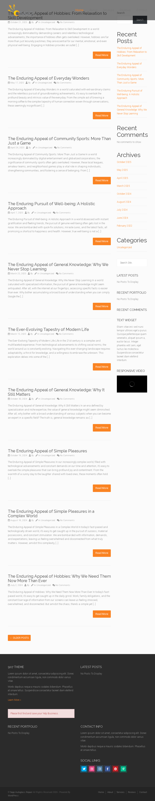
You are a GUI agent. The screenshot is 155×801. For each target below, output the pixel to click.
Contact (141, 10)
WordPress (13, 795)
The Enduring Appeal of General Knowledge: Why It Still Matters (56, 392)
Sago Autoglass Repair (21, 792)
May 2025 (122, 170)
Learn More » (14, 700)
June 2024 (122, 217)
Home (79, 10)
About (93, 10)
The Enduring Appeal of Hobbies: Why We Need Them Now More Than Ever (59, 578)
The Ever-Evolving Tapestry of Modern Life (48, 329)
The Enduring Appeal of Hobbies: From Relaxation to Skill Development (132, 52)
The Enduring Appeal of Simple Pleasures (47, 451)
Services (108, 10)
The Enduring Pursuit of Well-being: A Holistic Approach (51, 206)
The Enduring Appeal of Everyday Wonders (48, 78)
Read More (101, 55)
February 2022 (124, 225)
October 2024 (124, 193)
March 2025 (123, 186)
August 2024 (124, 202)
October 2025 (124, 162)
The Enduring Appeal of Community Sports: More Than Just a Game (59, 141)
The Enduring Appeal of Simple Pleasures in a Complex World (51, 513)
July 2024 (122, 209)
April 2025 (122, 178)
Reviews (125, 10)
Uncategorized (48, 22)
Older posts (19, 637)
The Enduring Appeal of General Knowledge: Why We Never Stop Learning (58, 266)
